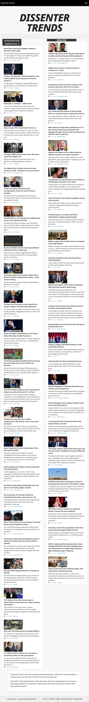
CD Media (59, 301)
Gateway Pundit (18, 173)
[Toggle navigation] (86, 3)
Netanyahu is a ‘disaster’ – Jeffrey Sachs (18, 104)
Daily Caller (17, 480)
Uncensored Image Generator (27, 699)
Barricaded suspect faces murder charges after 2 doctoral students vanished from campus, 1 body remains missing (21, 277)
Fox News (16, 202)
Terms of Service (66, 699)
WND (58, 267)
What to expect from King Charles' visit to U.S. (20, 128)
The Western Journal (62, 96)
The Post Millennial (62, 63)
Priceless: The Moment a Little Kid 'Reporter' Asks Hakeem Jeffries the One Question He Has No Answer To (21, 78)
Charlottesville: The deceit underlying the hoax (65, 361)
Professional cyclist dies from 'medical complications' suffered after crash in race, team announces (21, 421)
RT (15, 113)
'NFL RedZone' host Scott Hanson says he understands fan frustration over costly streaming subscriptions (22, 602)
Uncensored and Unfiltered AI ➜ (12, 42)
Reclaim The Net (18, 534)
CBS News (17, 139)
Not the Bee (60, 79)
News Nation (60, 209)
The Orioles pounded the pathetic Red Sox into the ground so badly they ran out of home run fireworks (22, 363)
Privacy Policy (77, 699)
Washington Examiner (63, 164)
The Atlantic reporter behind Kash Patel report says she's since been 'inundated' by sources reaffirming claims (66, 451)
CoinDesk (16, 259)
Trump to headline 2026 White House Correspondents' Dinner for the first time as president (19, 191)
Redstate (16, 88)
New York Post (17, 60)
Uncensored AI (11, 699)
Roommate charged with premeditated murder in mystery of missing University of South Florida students (21, 541)
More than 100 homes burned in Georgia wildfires (21, 631)
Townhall (59, 123)
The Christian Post (62, 433)
